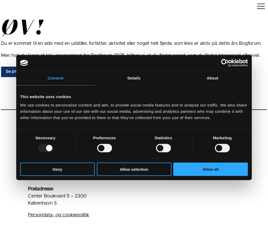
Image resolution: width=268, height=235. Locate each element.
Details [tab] (134, 78)
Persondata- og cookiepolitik (58, 215)
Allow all (211, 169)
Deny (57, 169)
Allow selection (134, 169)
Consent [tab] (56, 78)
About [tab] (212, 78)
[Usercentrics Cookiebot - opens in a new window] (225, 63)
